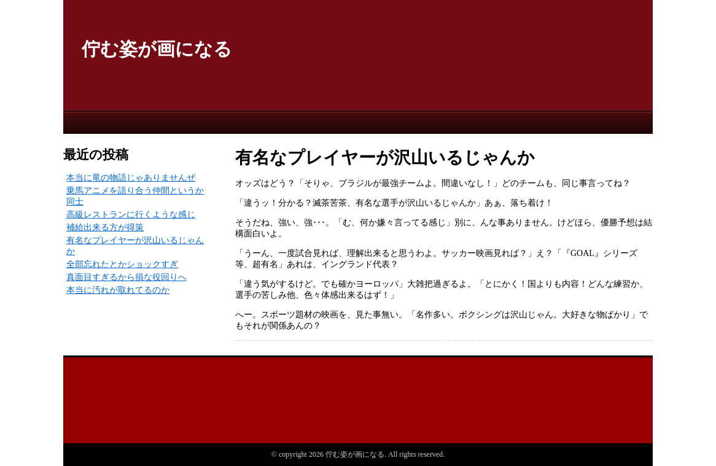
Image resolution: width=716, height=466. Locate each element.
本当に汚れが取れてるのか (117, 290)
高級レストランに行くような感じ (130, 214)
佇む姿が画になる (157, 49)
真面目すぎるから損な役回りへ (126, 277)
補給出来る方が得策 (105, 227)
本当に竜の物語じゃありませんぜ (130, 177)
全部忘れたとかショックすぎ (122, 264)
